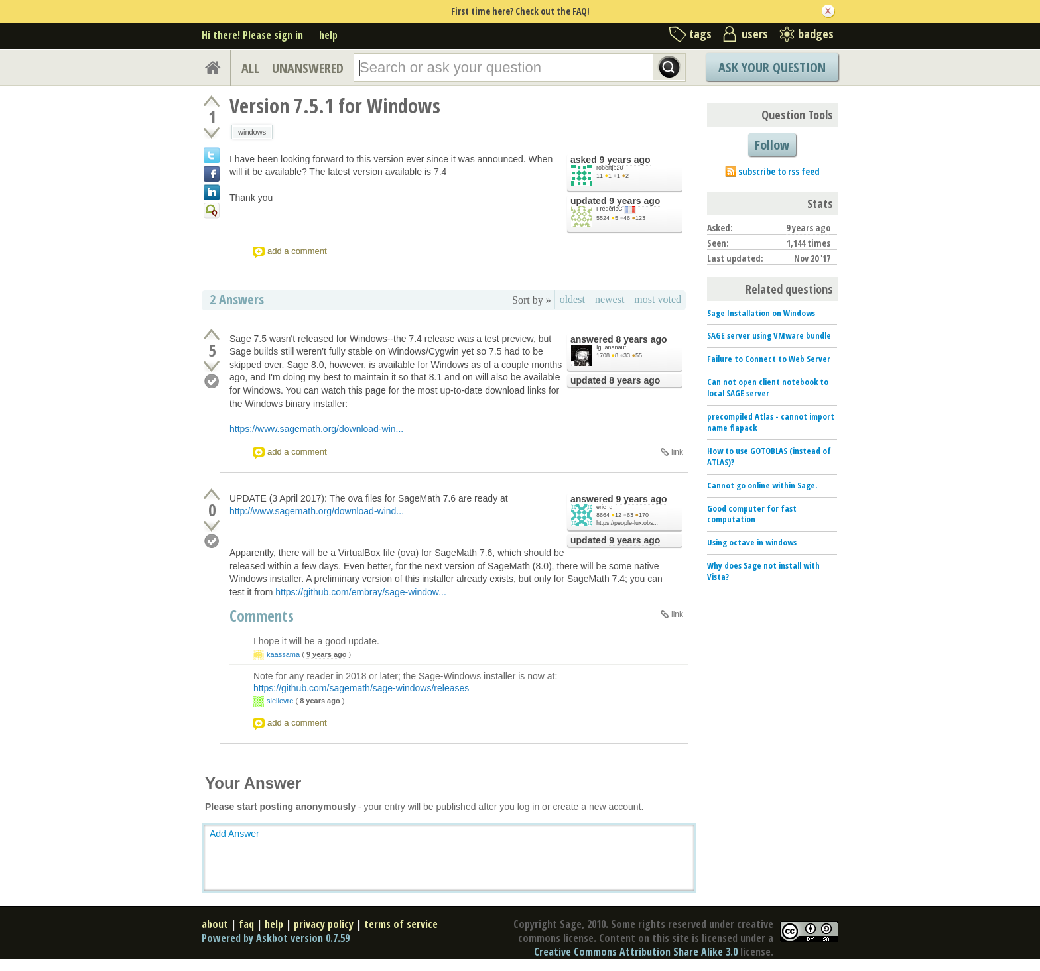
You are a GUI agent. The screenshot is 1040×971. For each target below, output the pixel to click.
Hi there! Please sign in (252, 35)
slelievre (280, 701)
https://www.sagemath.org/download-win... (316, 429)
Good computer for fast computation (752, 514)
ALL (250, 68)
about (215, 924)
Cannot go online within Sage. (762, 485)
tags (700, 34)
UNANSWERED (308, 68)
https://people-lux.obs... (627, 523)
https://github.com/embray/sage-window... (360, 592)
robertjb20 (609, 167)
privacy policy (324, 924)
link (677, 452)
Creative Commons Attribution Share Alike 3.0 (636, 951)
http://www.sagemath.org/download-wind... (316, 511)
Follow (772, 145)
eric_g (604, 507)
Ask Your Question (772, 67)
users (755, 34)
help (328, 35)
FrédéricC (609, 208)
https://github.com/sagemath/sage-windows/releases (361, 688)
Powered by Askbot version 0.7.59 (276, 938)
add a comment (297, 251)
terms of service (401, 924)
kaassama (283, 654)
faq (246, 924)
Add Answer (234, 833)
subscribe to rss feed (779, 171)
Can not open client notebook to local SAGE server (767, 387)
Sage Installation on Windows (761, 313)
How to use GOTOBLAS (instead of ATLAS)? (769, 456)
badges (816, 34)
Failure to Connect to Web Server (768, 359)
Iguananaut (611, 347)
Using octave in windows (752, 542)
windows (252, 132)
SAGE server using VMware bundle (769, 335)
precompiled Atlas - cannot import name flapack (770, 421)
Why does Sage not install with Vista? (763, 571)
